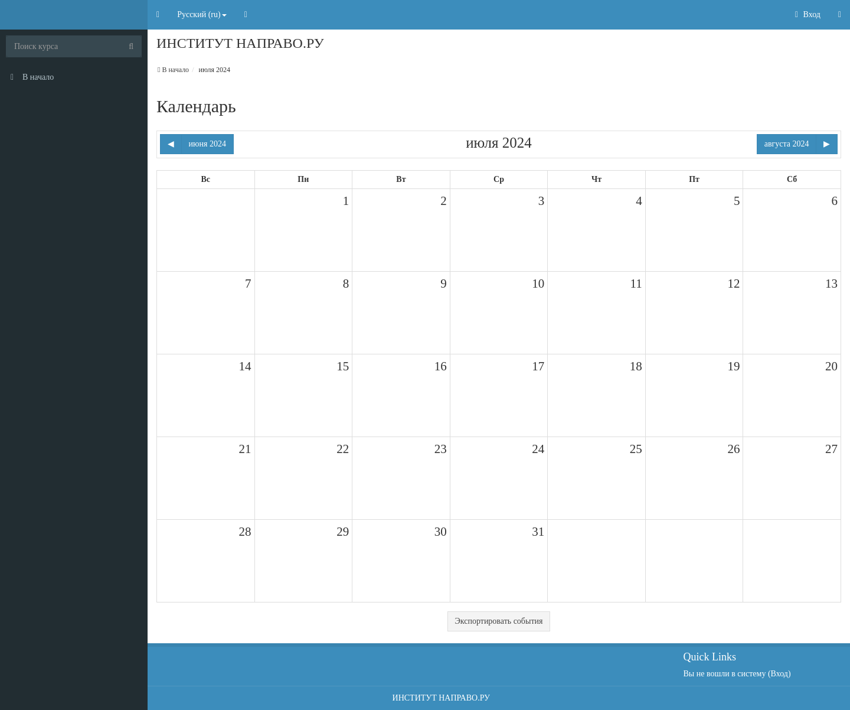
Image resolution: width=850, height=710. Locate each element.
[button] (158, 15)
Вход (807, 14)
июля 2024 (214, 70)
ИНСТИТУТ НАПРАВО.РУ (441, 697)
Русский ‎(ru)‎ (202, 14)
